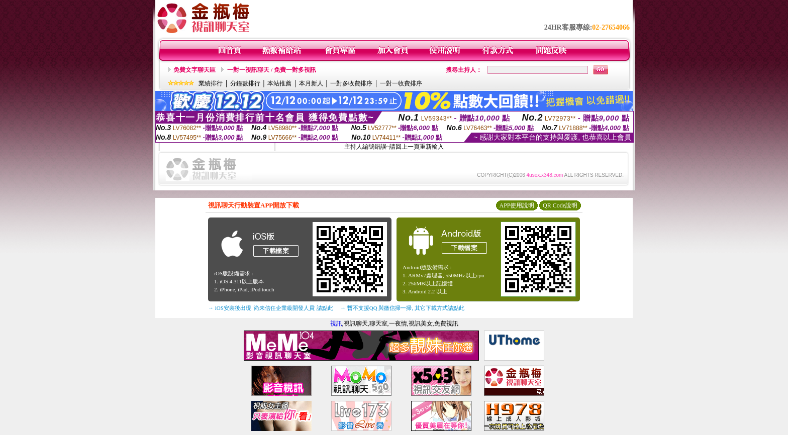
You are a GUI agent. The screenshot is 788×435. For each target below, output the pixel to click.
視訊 (336, 323)
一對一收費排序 (401, 83)
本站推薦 (279, 83)
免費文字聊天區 (194, 69)
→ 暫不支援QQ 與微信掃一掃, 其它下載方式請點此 (402, 308)
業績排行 (211, 83)
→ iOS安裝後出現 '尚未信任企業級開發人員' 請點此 (270, 308)
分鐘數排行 (245, 83)
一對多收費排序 (351, 83)
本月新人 (311, 83)
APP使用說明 (516, 205)
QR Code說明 (560, 205)
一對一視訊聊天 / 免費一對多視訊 (271, 69)
